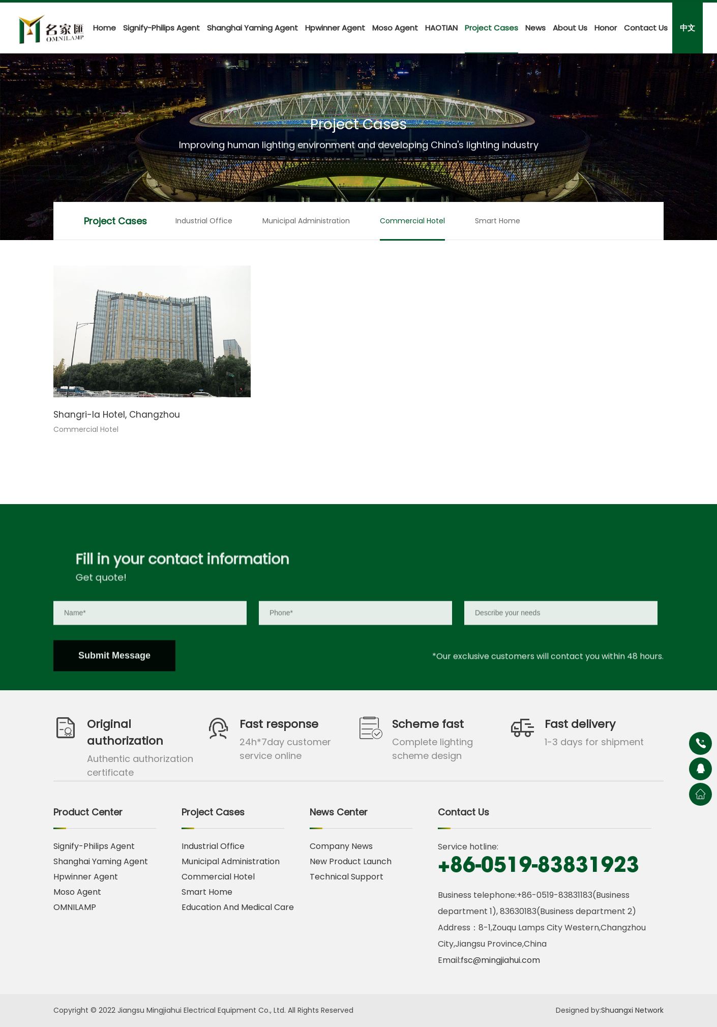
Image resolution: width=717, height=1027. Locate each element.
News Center (339, 812)
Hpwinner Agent (335, 27)
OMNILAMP (74, 907)
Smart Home (497, 221)
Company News (341, 846)
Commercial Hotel (412, 221)
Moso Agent (395, 27)
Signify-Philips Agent (161, 27)
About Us (570, 27)
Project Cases (491, 27)
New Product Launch (351, 861)
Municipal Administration (306, 221)
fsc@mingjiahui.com (500, 960)
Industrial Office (203, 221)
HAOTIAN (441, 27)
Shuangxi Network (632, 1010)
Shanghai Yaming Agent (252, 27)
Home (104, 27)
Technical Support (346, 877)
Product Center (88, 812)
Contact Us (646, 27)
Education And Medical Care (238, 907)
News (535, 27)
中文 (687, 27)
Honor (605, 27)
